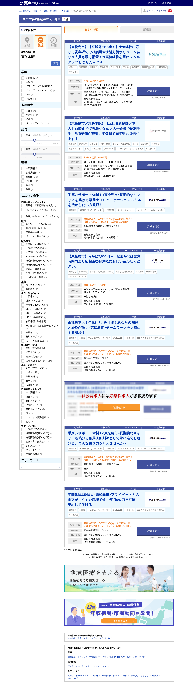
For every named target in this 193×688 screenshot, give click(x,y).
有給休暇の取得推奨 (37, 321)
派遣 (29, 119)
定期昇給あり (34, 232)
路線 (40, 42)
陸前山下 (109, 638)
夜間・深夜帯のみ (36, 273)
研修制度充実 (34, 356)
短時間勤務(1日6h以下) (38, 264)
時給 (38, 149)
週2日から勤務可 (35, 313)
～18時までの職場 (36, 256)
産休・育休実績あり (37, 348)
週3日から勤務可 (35, 317)
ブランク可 (32, 450)
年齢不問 (31, 376)
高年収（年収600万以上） (40, 224)
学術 (29, 185)
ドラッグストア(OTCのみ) (40, 90)
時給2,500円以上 (35, 228)
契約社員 (31, 115)
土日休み (31, 296)
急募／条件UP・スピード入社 (42, 216)
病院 (29, 82)
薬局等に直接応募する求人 (40, 205)
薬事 (29, 189)
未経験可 (31, 385)
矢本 (85, 638)
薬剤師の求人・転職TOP (30, 11)
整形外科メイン (35, 409)
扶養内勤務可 (34, 454)
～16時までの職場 (36, 248)
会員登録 (166, 3)
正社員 (30, 110)
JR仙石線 (65, 11)
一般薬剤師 (32, 168)
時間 (53, 42)
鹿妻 (79, 638)
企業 (29, 94)
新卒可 (30, 380)
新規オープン (34, 336)
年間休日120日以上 (37, 304)
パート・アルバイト (37, 123)
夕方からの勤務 (35, 269)
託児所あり (32, 352)
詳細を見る (153, 91)
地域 (27, 42)
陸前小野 (72, 638)
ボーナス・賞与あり (37, 236)
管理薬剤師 (32, 172)
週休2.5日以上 (34, 300)
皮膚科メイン (34, 405)
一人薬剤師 (32, 392)
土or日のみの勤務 (36, 277)
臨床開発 (31, 181)
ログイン (152, 3)
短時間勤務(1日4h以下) (38, 260)
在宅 (29, 421)
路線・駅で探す (51, 11)
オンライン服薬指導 (37, 417)
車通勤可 (31, 289)
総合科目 (31, 396)
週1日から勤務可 (35, 309)
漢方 (29, 413)
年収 (38, 135)
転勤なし (31, 332)
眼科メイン (32, 400)
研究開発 (31, 176)
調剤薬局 (31, 78)
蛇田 (101, 638)
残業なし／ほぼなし (37, 244)
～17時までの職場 (36, 252)
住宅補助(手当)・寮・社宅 (40, 360)
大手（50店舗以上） (37, 340)
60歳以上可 (32, 372)
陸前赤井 (93, 638)
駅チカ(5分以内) (35, 284)
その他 (30, 98)
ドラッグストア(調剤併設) (40, 86)
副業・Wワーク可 (36, 368)
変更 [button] (55, 63)
